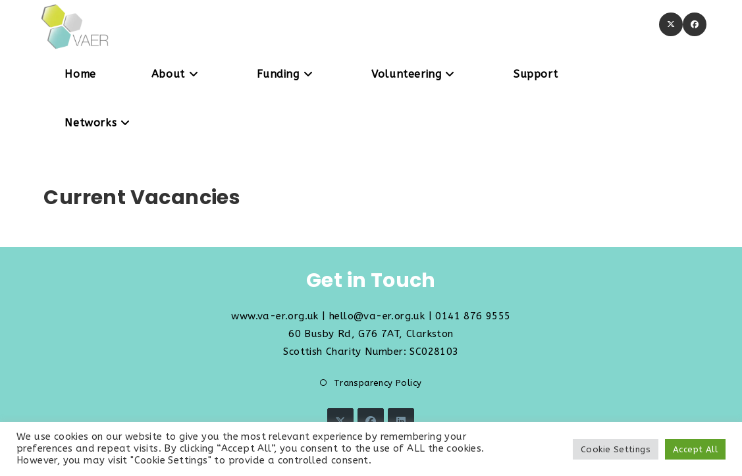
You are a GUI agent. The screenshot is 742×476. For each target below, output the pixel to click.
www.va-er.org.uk (274, 316)
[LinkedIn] (401, 421)
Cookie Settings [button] (615, 449)
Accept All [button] (695, 449)
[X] (340, 421)
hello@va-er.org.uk (377, 316)
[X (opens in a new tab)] (671, 24)
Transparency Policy (378, 383)
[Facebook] (371, 421)
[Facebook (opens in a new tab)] (694, 24)
